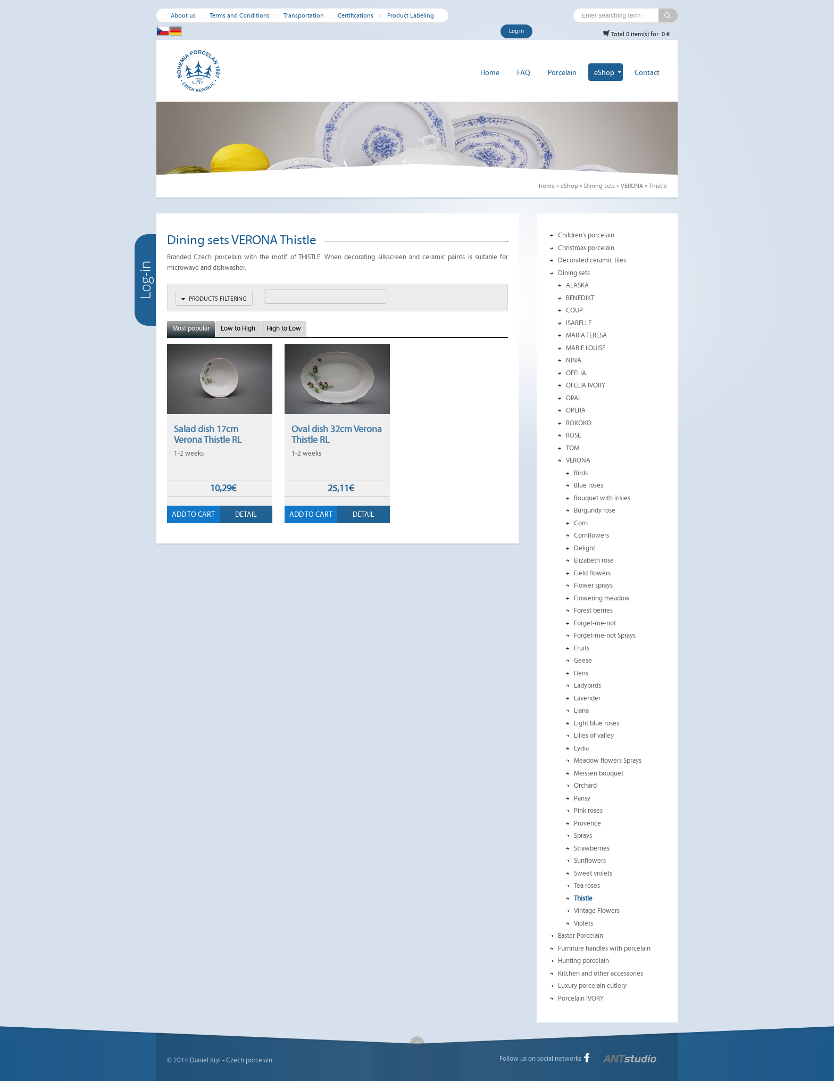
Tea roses (587, 885)
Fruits (581, 648)
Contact (647, 72)
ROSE (573, 435)
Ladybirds (587, 685)
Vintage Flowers (597, 910)
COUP (574, 310)
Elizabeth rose (594, 560)
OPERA (576, 410)
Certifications (355, 15)
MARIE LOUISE (585, 348)
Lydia (581, 748)
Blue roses (588, 485)
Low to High (238, 328)
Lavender (587, 698)
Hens (581, 673)
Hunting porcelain (583, 960)
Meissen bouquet (598, 773)
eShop (604, 72)
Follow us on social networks (540, 1058)
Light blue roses (596, 723)
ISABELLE (578, 323)
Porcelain (562, 72)
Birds (581, 473)
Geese (583, 660)
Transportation (303, 15)
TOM (572, 448)
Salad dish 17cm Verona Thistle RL (207, 434)
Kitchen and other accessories (600, 973)
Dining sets (599, 185)
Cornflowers (591, 535)
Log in (516, 31)
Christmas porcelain (586, 248)
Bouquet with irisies (602, 498)
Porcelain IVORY (581, 998)
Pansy (582, 798)
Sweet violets (593, 873)
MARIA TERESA (586, 335)
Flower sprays (593, 585)
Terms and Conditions (240, 15)
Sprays (583, 835)
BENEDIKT (580, 298)
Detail (246, 514)
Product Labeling (410, 15)
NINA (573, 360)
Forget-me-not (595, 623)
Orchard (585, 785)
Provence (587, 823)
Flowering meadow (602, 598)
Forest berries (593, 610)
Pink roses (588, 810)
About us (183, 15)
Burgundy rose (594, 510)
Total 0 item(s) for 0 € (636, 34)
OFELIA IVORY (585, 385)
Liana (581, 710)
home (547, 185)
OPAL (573, 398)
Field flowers (592, 573)
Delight (584, 548)
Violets (583, 923)
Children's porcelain (586, 235)
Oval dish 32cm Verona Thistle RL (336, 434)
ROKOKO (578, 423)
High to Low (283, 328)
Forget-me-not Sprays (605, 635)
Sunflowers (590, 860)
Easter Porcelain (580, 935)
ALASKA (577, 285)
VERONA (632, 185)
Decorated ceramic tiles (592, 260)
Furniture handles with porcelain (604, 948)
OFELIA (576, 373)
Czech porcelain (249, 1060)
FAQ (523, 72)
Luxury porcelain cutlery (592, 985)
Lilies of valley (594, 735)
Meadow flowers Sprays (607, 760)
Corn (581, 523)
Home (489, 72)
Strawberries (592, 848)
